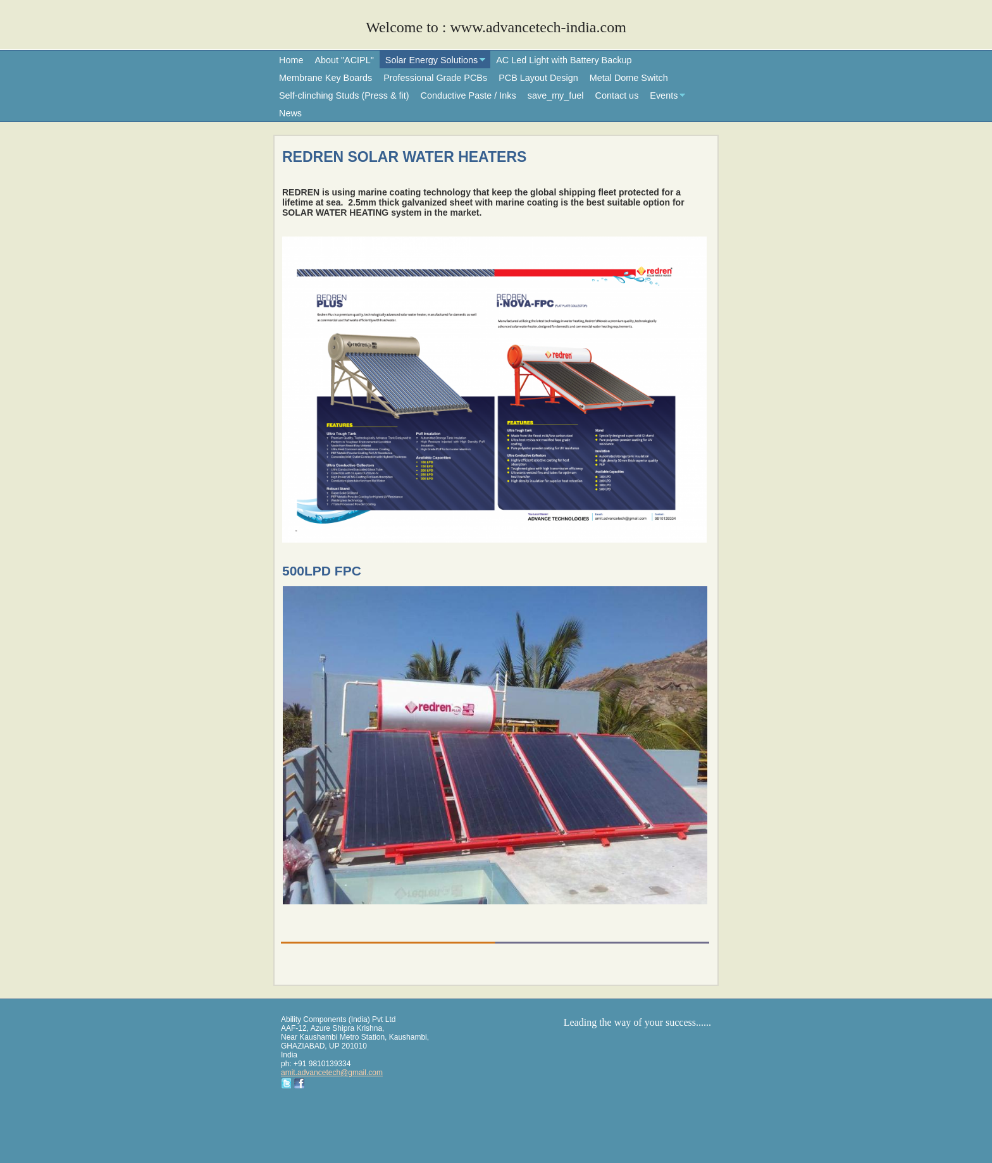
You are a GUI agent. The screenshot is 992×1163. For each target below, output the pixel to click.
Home (291, 60)
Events (664, 95)
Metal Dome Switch (629, 78)
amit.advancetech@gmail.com (332, 1072)
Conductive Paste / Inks (468, 95)
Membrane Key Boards (325, 78)
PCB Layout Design (538, 78)
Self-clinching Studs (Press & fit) (344, 95)
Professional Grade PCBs (435, 78)
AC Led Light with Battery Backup (563, 60)
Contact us (617, 95)
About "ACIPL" (343, 60)
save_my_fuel (556, 95)
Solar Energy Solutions (431, 60)
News (290, 113)
